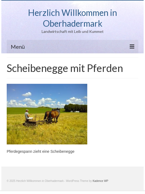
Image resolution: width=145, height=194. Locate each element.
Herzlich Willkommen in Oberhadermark (72, 18)
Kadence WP (100, 180)
